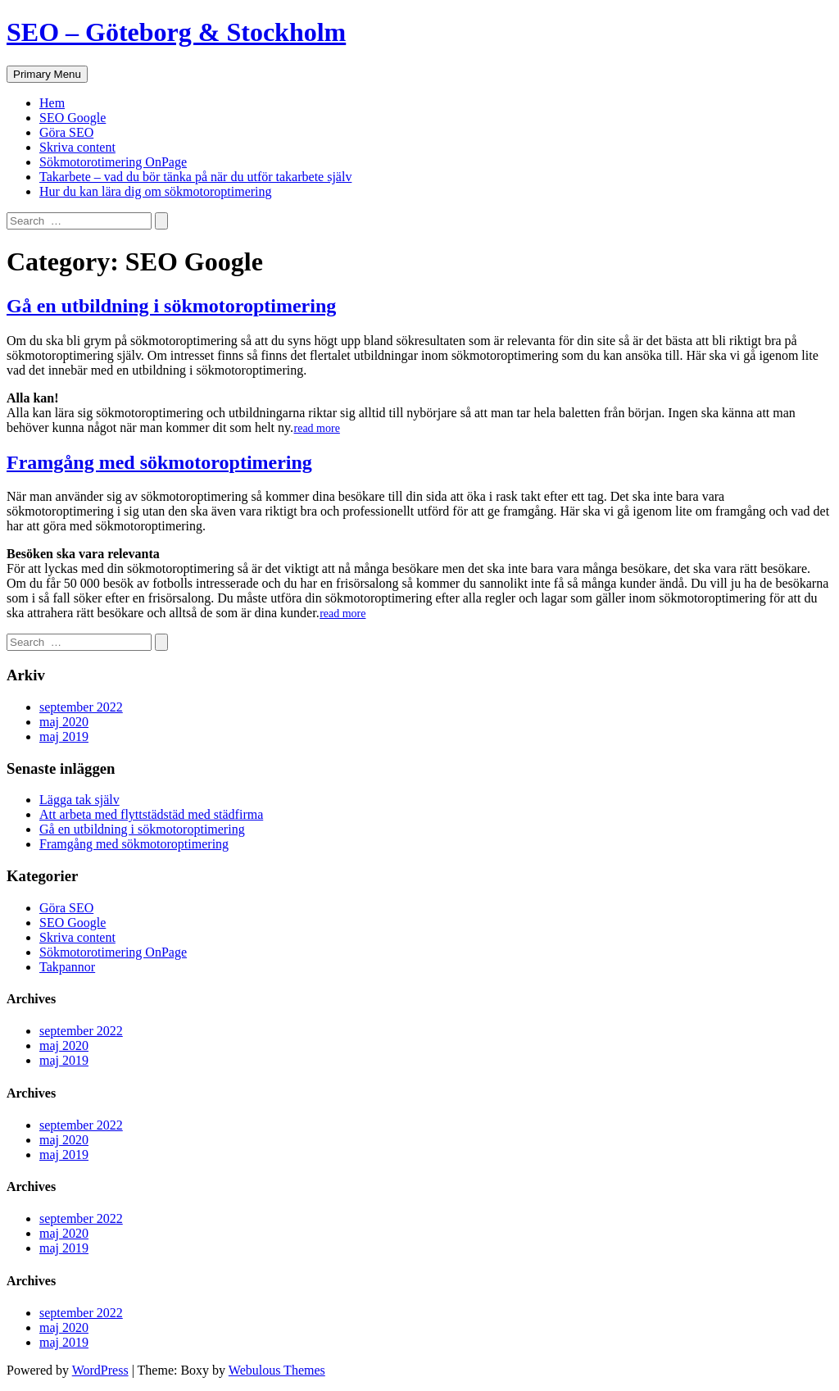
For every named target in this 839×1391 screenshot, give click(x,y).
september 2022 (81, 707)
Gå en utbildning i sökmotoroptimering (171, 305)
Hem (52, 103)
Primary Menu (47, 74)
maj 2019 (63, 736)
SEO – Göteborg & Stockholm (176, 32)
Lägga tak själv (79, 800)
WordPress (100, 1370)
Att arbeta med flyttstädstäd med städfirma (151, 814)
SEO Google (72, 118)
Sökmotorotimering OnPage (113, 162)
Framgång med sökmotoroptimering (159, 462)
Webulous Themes (277, 1370)
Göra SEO (66, 132)
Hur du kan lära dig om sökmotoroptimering (155, 191)
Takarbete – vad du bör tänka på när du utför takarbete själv (195, 177)
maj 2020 (63, 722)
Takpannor (67, 967)
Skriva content (77, 147)
